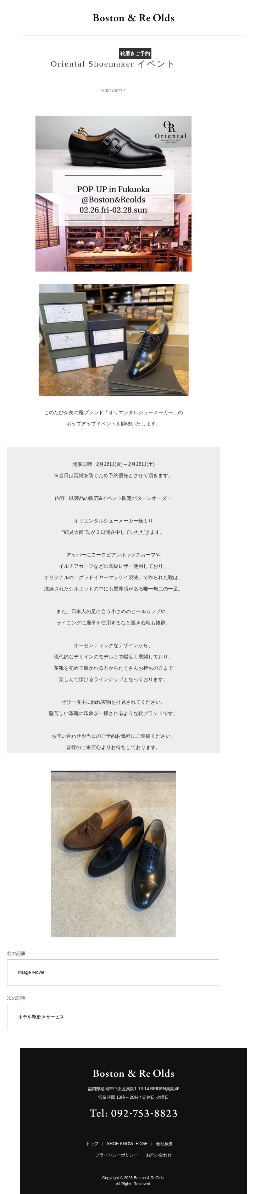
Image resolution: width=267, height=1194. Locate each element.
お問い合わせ (159, 1155)
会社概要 (164, 1143)
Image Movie (31, 972)
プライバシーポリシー (116, 1155)
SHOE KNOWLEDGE (127, 1143)
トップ (92, 1143)
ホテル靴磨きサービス (41, 1016)
